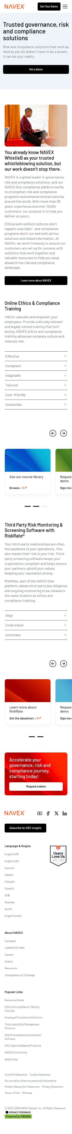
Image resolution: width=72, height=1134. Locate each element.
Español (9, 888)
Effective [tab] (12, 356)
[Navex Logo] (15, 6)
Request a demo (36, 786)
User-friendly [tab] (15, 394)
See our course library (26, 477)
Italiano (9, 874)
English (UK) (12, 861)
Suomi (8, 909)
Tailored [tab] (11, 385)
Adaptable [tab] (13, 375)
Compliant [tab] (13, 366)
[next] (63, 433)
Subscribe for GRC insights (25, 828)
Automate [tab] (13, 635)
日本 (7, 895)
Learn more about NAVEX (36, 280)
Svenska (9, 902)
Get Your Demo (49, 6)
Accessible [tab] (13, 404)
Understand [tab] (14, 625)
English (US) (12, 854)
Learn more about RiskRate (23, 709)
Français (10, 881)
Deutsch (9, 868)
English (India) (13, 915)
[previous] (53, 433)
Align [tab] (9, 615)
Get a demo (36, 69)
